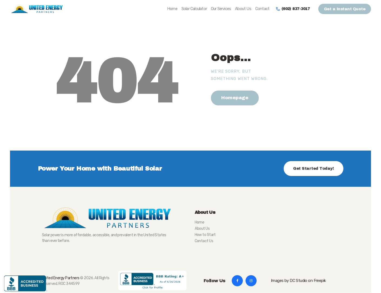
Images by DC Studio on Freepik (298, 280)
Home (199, 222)
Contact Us (204, 241)
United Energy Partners (60, 278)
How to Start (205, 234)
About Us (202, 228)
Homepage (234, 97)
